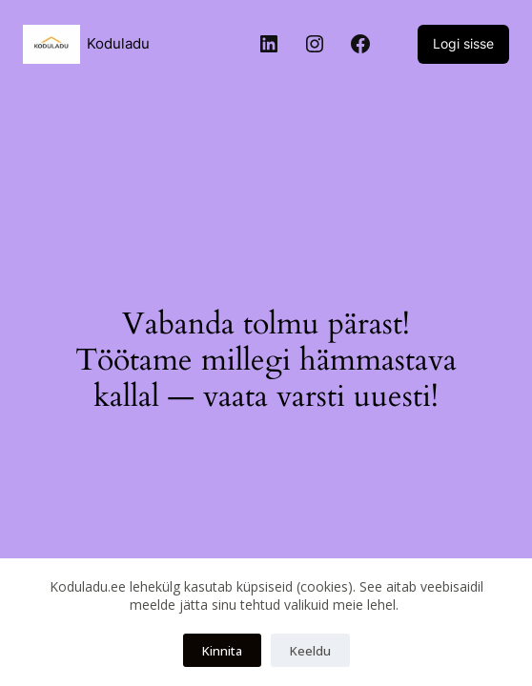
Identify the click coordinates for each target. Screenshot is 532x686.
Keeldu (310, 650)
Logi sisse (463, 43)
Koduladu (118, 43)
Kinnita (222, 650)
